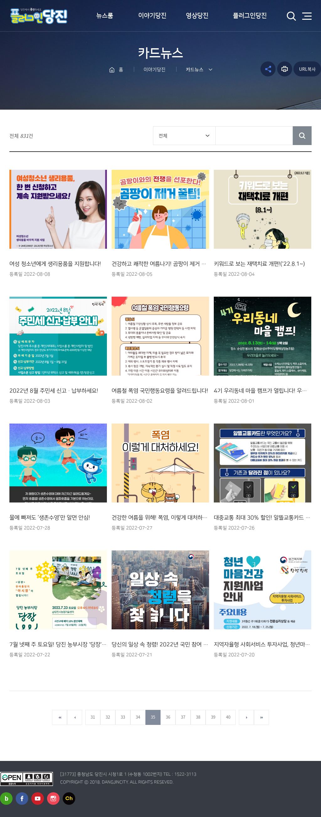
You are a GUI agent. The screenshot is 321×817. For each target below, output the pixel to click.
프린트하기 (284, 68)
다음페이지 (246, 717)
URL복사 (307, 69)
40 (228, 717)
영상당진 (197, 15)
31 (93, 717)
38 (198, 717)
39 (213, 717)
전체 (163, 135)
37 (183, 717)
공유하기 (268, 68)
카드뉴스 (194, 69)
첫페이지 (59, 717)
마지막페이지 (261, 717)
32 (108, 717)
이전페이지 (74, 717)
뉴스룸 (104, 15)
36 (168, 717)
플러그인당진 (250, 15)
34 (138, 717)
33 (123, 717)
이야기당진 (152, 15)
